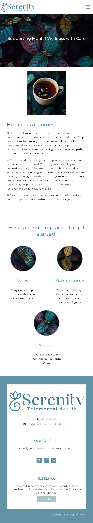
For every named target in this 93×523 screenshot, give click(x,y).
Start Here (46, 499)
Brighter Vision (77, 514)
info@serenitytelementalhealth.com (48, 424)
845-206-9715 (48, 419)
